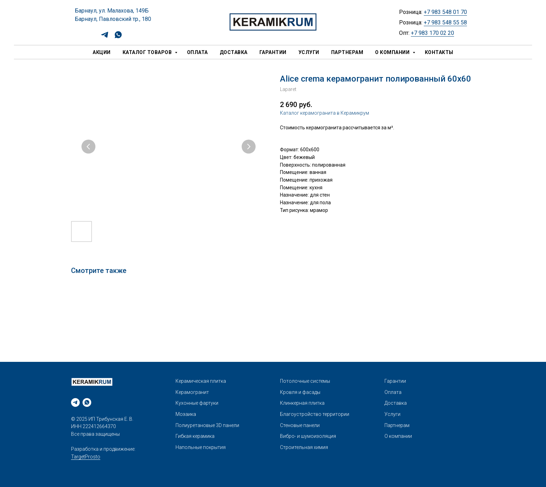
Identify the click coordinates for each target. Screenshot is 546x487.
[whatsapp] (118, 37)
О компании (393, 52)
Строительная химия (304, 447)
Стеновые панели (300, 425)
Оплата (197, 52)
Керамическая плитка (201, 381)
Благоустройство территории (314, 414)
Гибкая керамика (195, 436)
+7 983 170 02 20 (432, 33)
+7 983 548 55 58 (445, 22)
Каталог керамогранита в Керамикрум (324, 113)
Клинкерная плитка (302, 403)
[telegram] (104, 37)
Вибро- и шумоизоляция (308, 436)
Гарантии (273, 52)
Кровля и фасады (300, 392)
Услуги (308, 52)
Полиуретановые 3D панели (207, 425)
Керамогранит (192, 392)
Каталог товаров (148, 52)
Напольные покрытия (201, 447)
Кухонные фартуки (197, 403)
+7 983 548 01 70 (445, 12)
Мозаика (186, 414)
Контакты (439, 52)
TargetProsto (85, 456)
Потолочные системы (305, 381)
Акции (102, 52)
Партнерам (347, 52)
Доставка (234, 52)
